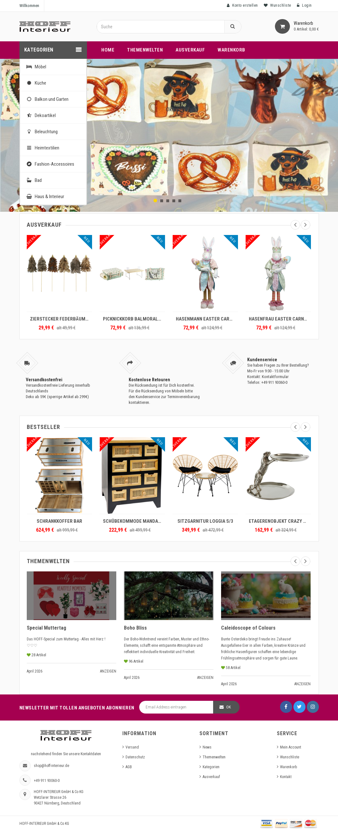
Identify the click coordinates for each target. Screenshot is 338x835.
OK (228, 707)
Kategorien (211, 767)
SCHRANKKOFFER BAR (59, 521)
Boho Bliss (135, 628)
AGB (129, 767)
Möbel (35, 67)
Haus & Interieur (44, 196)
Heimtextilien (42, 148)
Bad (33, 180)
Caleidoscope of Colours (248, 628)
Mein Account (290, 747)
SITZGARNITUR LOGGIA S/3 (205, 521)
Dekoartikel (40, 115)
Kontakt (285, 777)
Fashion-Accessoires (49, 164)
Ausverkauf (211, 777)
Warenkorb (288, 767)
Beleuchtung (41, 132)
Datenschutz (135, 757)
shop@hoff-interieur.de (51, 765)
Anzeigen (108, 671)
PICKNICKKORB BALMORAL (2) (134, 319)
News (207, 747)
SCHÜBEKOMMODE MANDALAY (134, 521)
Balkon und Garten (46, 99)
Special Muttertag (46, 628)
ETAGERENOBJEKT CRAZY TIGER (280, 521)
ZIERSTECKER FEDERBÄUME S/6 (61, 319)
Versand (132, 747)
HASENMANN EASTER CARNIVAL (207, 319)
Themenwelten (214, 757)
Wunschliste (289, 757)
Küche (35, 83)
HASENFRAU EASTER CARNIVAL (280, 319)
